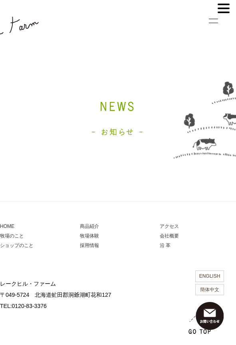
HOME (7, 226)
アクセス (169, 226)
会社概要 (169, 236)
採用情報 (89, 245)
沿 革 (165, 245)
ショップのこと (17, 245)
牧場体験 (89, 236)
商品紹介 (89, 226)
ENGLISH (209, 276)
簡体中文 (209, 289)
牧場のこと (12, 236)
